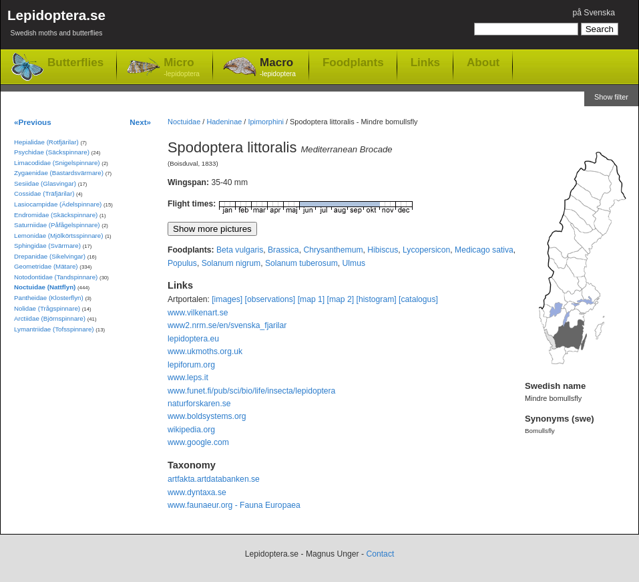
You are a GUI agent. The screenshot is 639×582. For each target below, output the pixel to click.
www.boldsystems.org (207, 416)
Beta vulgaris (239, 250)
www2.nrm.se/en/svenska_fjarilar (227, 325)
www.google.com (198, 442)
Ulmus (354, 263)
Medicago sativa (484, 250)
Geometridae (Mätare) (46, 266)
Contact (380, 554)
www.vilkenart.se (198, 312)
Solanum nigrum (231, 263)
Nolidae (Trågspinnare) (47, 308)
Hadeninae (224, 122)
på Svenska (593, 12)
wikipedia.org (191, 429)
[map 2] (341, 299)
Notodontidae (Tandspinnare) (55, 277)
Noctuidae (184, 122)
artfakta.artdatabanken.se (214, 479)
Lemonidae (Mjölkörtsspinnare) (58, 235)
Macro (278, 68)
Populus (182, 263)
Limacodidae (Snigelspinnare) (57, 162)
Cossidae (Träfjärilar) (44, 193)
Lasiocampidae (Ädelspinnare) (57, 204)
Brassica (283, 250)
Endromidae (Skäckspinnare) (55, 215)
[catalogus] (418, 299)
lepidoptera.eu (193, 338)
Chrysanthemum (333, 250)
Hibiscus (382, 250)
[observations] (270, 299)
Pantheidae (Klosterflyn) (48, 297)
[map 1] (311, 299)
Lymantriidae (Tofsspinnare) (54, 329)
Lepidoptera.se (56, 25)
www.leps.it (188, 377)
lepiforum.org (191, 365)
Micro (182, 68)
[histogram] (377, 299)
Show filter (611, 97)
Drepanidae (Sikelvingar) (49, 256)
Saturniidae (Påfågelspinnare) (57, 225)
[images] (227, 299)
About (483, 62)
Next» (140, 122)
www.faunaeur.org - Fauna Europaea (234, 505)
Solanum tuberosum (301, 263)
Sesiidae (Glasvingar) (45, 183)
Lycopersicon (426, 250)
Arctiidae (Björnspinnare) (49, 318)
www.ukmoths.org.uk (205, 351)
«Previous (32, 122)
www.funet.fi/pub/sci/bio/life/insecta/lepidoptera (251, 391)
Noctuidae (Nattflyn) (44, 287)
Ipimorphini (266, 122)
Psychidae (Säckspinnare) (51, 152)
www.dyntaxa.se (197, 492)
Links (425, 62)
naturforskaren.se (199, 403)
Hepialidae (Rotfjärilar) (46, 142)
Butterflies (75, 62)
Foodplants (353, 62)
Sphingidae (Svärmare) (47, 245)
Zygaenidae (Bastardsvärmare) (58, 172)
